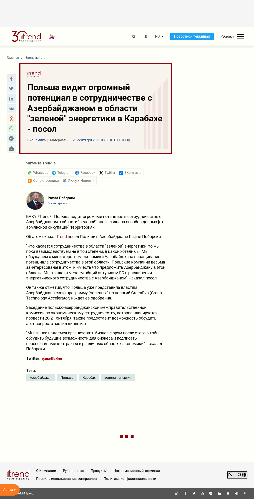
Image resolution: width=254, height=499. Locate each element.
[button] (11, 79)
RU (157, 36)
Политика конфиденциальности (130, 479)
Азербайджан (41, 378)
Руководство (73, 471)
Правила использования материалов (66, 479)
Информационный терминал (136, 471)
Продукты (99, 471)
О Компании (46, 471)
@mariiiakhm (52, 359)
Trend (61, 236)
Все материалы (58, 203)
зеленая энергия (117, 378)
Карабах (89, 378)
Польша (66, 378)
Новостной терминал (192, 36)
